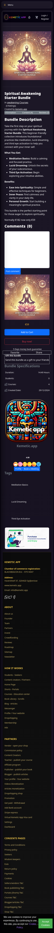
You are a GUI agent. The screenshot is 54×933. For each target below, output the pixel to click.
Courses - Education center (17, 694)
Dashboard (9, 826)
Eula (6, 864)
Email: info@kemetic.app (16, 590)
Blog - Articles (10, 703)
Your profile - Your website (16, 779)
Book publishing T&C (14, 888)
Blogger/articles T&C (14, 902)
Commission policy (13, 750)
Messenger (9, 708)
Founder (8, 618)
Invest (7, 632)
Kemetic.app (21, 109)
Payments (9, 873)
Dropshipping (10, 718)
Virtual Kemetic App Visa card (18, 817)
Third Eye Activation (20, 518)
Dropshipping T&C (13, 907)
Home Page (9, 684)
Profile (18, 468)
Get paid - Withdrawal (14, 803)
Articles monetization (14, 788)
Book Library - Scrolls (14, 698)
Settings (8, 822)
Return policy (10, 868)
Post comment (12, 271)
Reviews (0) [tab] (44, 112)
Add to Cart (27, 332)
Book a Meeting (31, 468)
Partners (8, 628)
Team (7, 623)
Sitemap (8, 652)
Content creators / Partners (17, 679)
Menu (8, 4)
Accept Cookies (45, 923)
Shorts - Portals (11, 689)
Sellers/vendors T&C (13, 883)
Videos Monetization (14, 783)
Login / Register (45, 17)
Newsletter (9, 656)
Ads (6, 727)
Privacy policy (10, 849)
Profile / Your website (14, 713)
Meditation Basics (19, 484)
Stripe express (11, 812)
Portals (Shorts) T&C (13, 892)
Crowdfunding (11, 637)
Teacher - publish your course (18, 760)
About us (8, 613)
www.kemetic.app (12, 585)
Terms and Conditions (14, 845)
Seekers (8, 854)
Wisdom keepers (12, 859)
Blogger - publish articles (16, 774)
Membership (10, 722)
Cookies (8, 878)
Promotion (9, 798)
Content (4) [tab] (27, 112)
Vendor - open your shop (16, 745)
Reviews (8, 642)
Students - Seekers (13, 675)
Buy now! (27, 341)
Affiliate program (12, 764)
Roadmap (9, 647)
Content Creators (12, 755)
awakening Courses (17, 102)
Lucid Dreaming (18, 501)
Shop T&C (9, 911)
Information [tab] (10, 112)
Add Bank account (13, 807)
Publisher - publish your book (18, 769)
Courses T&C (10, 897)
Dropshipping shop (13, 793)
